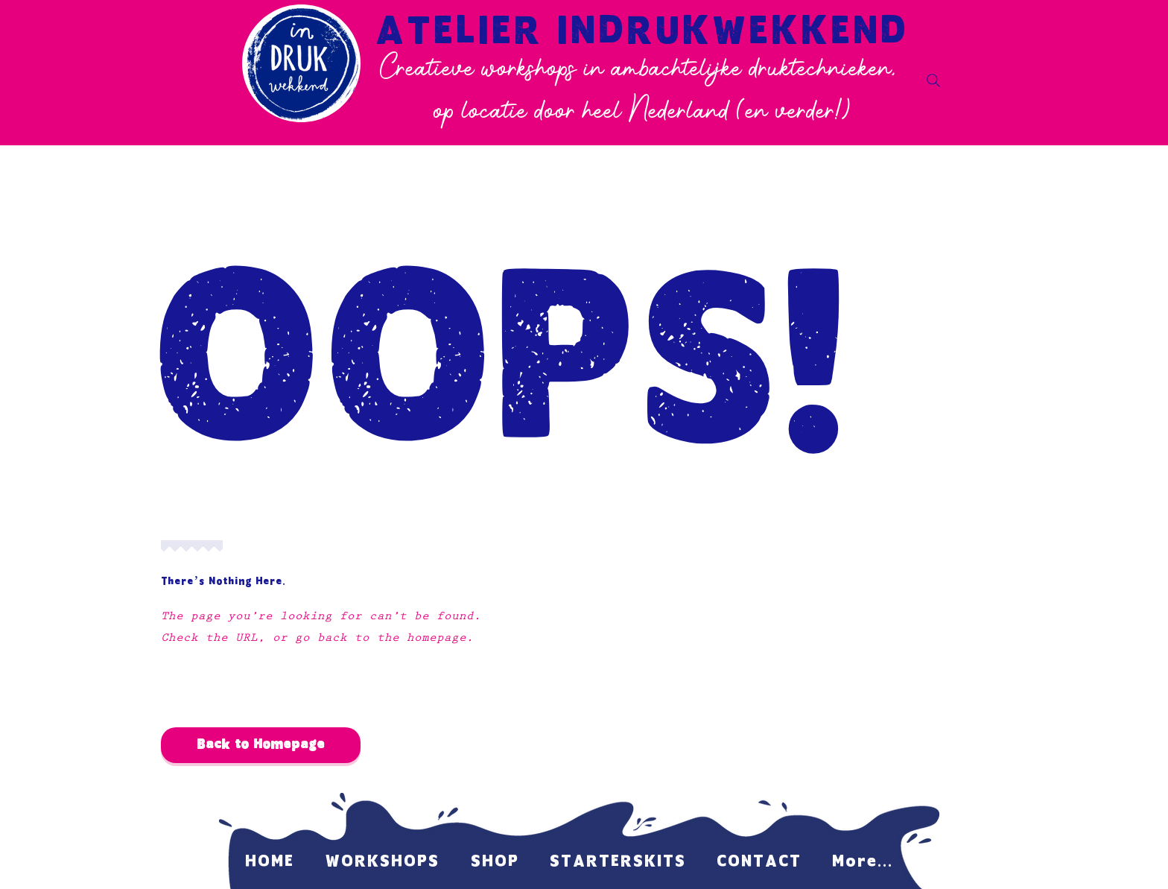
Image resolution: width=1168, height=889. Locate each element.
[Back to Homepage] (261, 745)
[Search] (933, 80)
